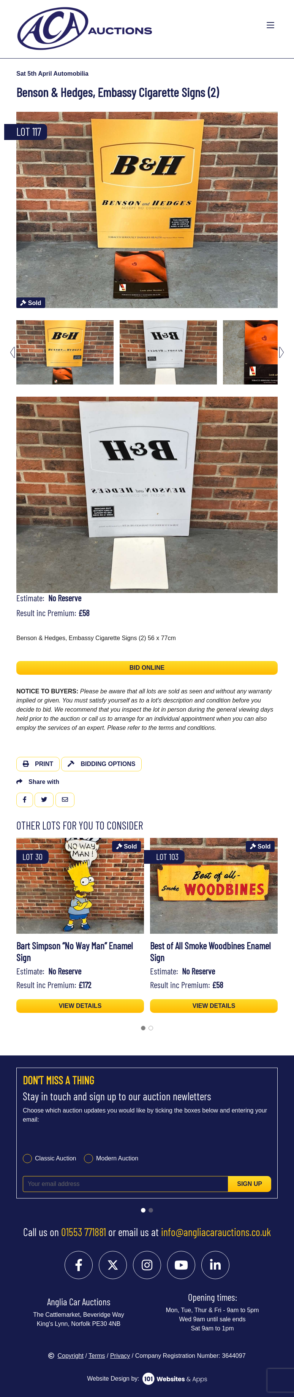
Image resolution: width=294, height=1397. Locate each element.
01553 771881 (83, 1231)
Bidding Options (101, 764)
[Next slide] (281, 352)
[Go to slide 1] (143, 1210)
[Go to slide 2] (151, 1210)
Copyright (65, 1355)
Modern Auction (117, 1158)
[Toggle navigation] (270, 25)
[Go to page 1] (143, 1028)
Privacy (120, 1355)
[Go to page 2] (151, 1028)
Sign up (249, 1184)
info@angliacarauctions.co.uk (216, 1231)
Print (38, 764)
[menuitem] (65, 352)
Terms (97, 1355)
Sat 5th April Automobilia (52, 73)
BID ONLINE (147, 667)
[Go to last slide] (12, 352)
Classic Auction (55, 1158)
